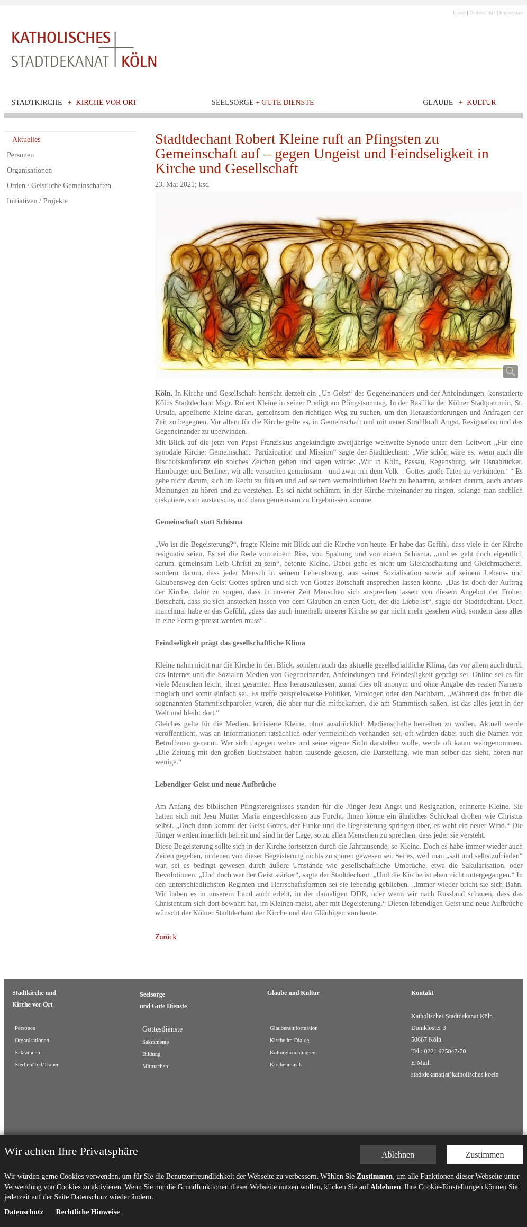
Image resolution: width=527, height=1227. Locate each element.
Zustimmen (485, 1154)
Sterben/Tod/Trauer (37, 1065)
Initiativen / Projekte (37, 201)
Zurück (165, 937)
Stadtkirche (37, 102)
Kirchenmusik (286, 1065)
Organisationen (29, 170)
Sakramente (28, 1052)
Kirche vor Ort (107, 102)
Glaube (438, 102)
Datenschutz (482, 12)
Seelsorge (263, 102)
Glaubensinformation (294, 1028)
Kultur (481, 102)
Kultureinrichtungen (292, 1052)
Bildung (151, 1054)
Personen (20, 155)
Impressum (511, 12)
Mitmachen (155, 1066)
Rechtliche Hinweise (88, 1212)
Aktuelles (26, 140)
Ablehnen (397, 1154)
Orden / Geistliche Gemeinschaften (59, 186)
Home (459, 12)
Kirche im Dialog (290, 1040)
